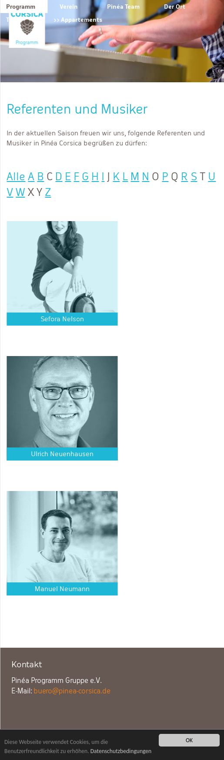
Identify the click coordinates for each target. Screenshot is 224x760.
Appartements (81, 19)
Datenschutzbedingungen (121, 751)
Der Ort (174, 6)
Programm (20, 6)
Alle (16, 176)
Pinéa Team (123, 6)
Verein (69, 6)
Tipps (13, 19)
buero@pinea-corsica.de (71, 691)
